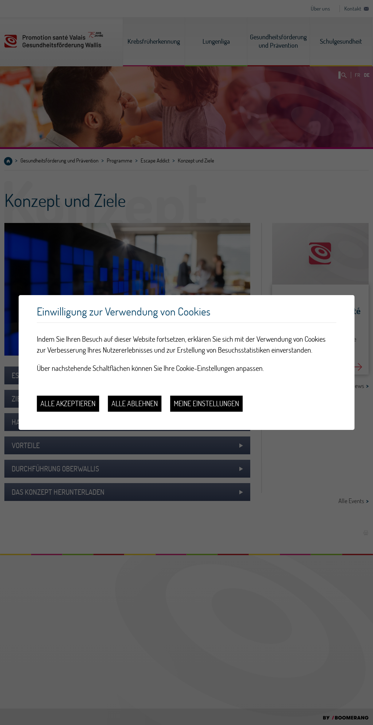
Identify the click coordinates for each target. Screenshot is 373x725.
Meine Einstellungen (206, 403)
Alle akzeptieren (67, 403)
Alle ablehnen (134, 403)
